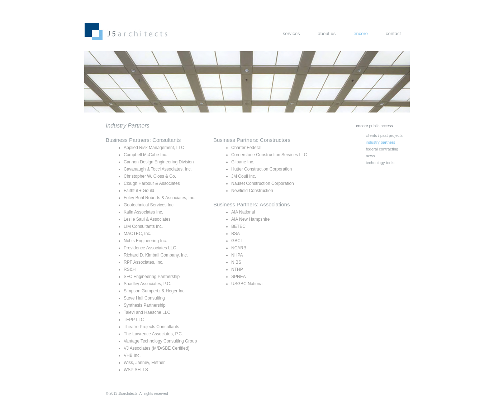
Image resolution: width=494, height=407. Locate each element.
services (291, 33)
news (370, 156)
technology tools (380, 163)
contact (393, 33)
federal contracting (382, 149)
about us (327, 33)
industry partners (380, 142)
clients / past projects (384, 135)
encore (360, 33)
